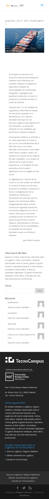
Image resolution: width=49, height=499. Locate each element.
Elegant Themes (24, 492)
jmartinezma (13, 302)
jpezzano (11, 20)
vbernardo (12, 324)
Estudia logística (37, 20)
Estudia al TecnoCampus (17, 459)
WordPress (24, 495)
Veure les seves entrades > (19, 307)
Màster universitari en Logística (20, 455)
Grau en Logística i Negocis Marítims (22, 451)
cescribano (12, 313)
